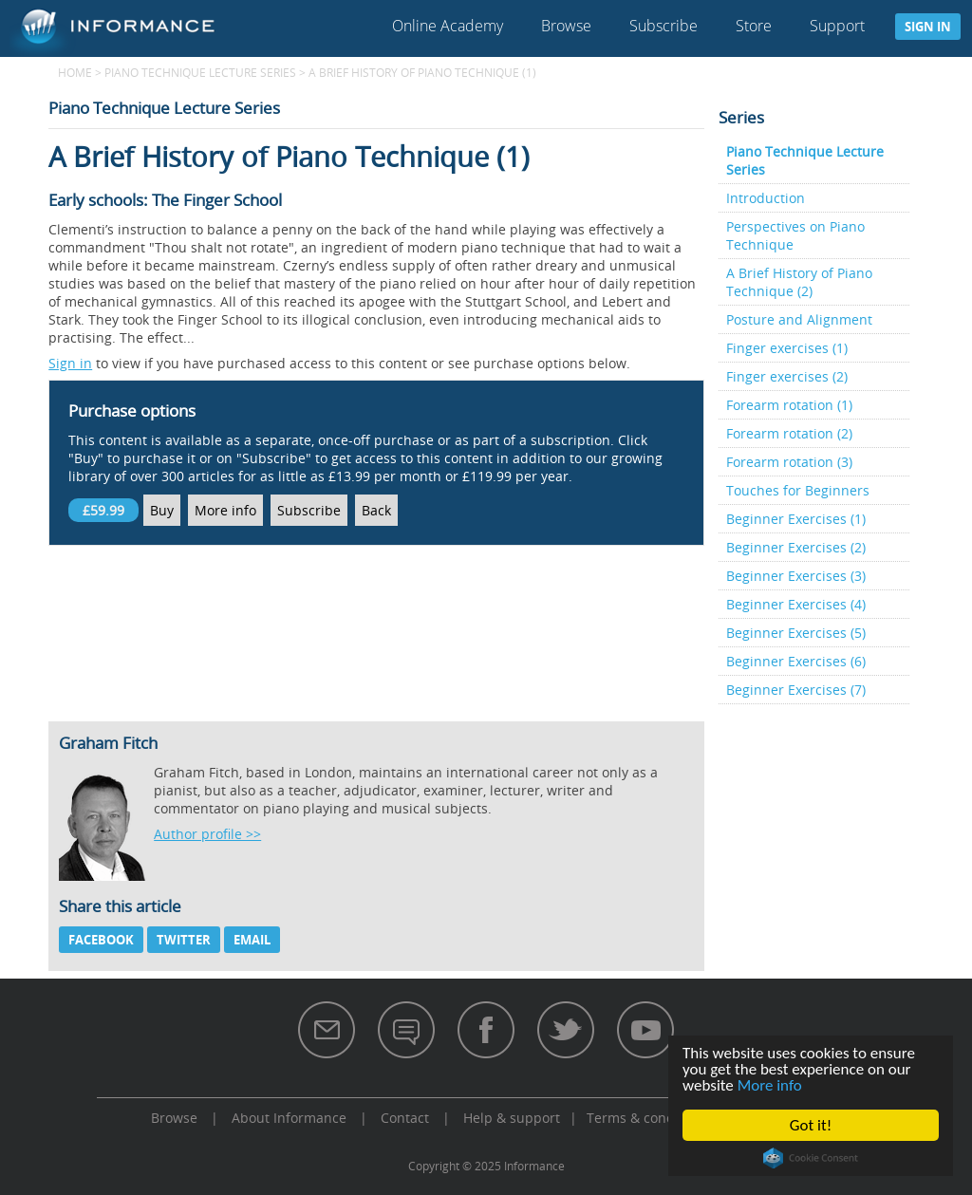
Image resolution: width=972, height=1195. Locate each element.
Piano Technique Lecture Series (200, 72)
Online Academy (447, 25)
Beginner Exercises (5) (796, 633)
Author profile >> (207, 834)
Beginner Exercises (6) (796, 661)
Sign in (928, 26)
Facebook (101, 939)
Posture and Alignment (799, 319)
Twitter (184, 939)
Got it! (811, 1125)
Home (75, 72)
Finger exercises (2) (787, 376)
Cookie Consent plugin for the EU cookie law (810, 1158)
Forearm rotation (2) (789, 433)
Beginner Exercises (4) (796, 604)
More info (770, 1085)
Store (754, 25)
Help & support (511, 1118)
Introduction (765, 198)
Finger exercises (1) (787, 348)
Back (376, 510)
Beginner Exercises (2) (796, 547)
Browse (566, 25)
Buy (162, 510)
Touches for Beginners (797, 490)
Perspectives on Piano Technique (795, 235)
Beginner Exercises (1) (796, 519)
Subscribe (663, 25)
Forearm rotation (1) (789, 405)
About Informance (289, 1118)
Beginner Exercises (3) (796, 576)
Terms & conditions (648, 1118)
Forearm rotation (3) (789, 462)
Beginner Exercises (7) (796, 690)
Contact (405, 1118)
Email (252, 939)
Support (837, 25)
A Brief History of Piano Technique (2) (799, 282)
